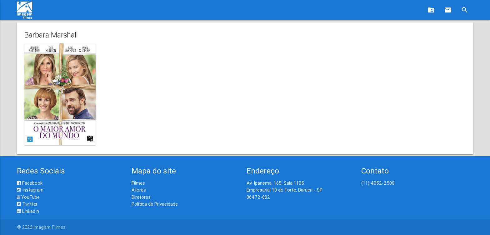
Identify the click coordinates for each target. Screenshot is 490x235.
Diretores (141, 197)
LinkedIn (28, 211)
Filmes (138, 183)
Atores (139, 190)
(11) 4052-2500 (377, 183)
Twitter (27, 204)
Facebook (29, 183)
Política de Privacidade (155, 204)
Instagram (30, 190)
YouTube (28, 197)
